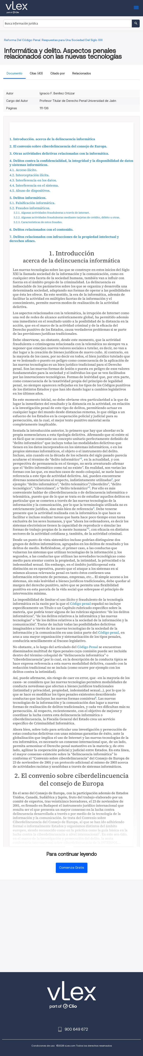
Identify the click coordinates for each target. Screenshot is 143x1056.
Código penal (80, 603)
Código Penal (87, 647)
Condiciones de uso (43, 1045)
